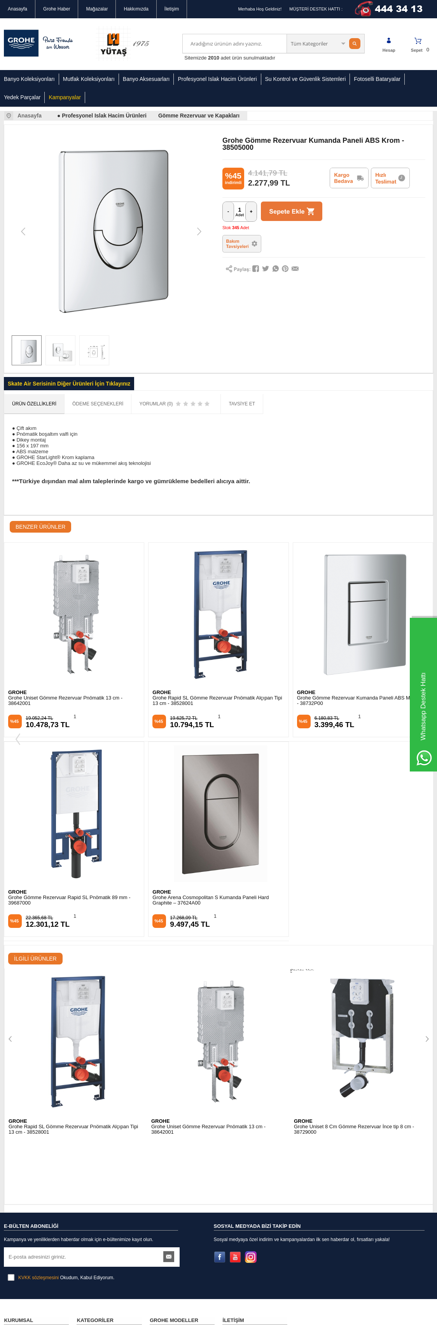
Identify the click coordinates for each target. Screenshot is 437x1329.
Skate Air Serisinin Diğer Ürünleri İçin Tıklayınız (69, 383)
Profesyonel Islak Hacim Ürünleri (217, 79)
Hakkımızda (136, 9)
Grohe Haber (56, 9)
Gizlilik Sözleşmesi (23, 1097)
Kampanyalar (65, 97)
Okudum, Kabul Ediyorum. (61, 1016)
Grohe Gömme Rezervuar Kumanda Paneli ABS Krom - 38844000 (359, 700)
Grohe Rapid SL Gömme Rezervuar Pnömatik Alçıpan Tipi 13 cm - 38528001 (73, 700)
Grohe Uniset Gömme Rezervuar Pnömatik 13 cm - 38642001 (66, 929)
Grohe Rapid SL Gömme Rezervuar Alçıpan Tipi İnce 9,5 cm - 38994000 (357, 929)
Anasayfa (17, 9)
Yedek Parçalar (22, 97)
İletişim (171, 9)
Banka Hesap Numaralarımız (34, 1144)
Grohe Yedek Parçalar (99, 1143)
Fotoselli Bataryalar (377, 79)
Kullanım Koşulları (23, 1120)
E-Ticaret (196, 1319)
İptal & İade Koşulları (25, 1132)
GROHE (17, 692)
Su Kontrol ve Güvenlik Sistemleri (305, 79)
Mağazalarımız (19, 1085)
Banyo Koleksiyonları (29, 79)
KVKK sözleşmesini (38, 1016)
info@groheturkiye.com (256, 1158)
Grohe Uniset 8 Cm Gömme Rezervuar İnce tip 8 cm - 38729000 (211, 929)
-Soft (179, 1319)
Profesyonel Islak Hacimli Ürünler (103, 1111)
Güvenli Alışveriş (21, 1109)
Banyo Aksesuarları (146, 79)
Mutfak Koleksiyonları (89, 79)
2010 (213, 58)
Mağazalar (97, 9)
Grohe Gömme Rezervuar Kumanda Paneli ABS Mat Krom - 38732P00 (217, 700)
